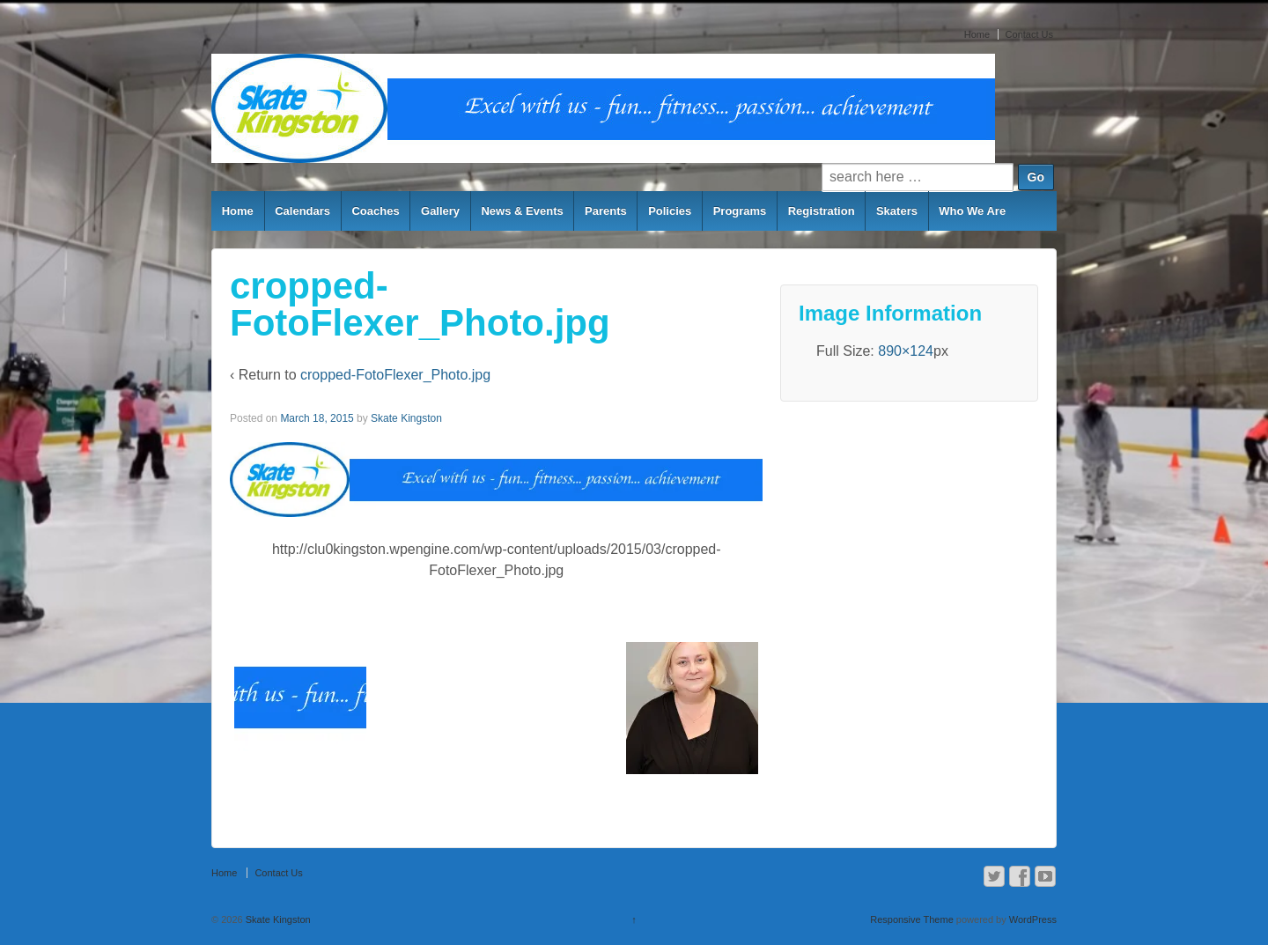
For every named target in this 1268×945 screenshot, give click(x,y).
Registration (821, 211)
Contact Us (1029, 34)
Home (977, 34)
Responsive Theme (912, 919)
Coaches (375, 211)
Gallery (440, 211)
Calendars (302, 211)
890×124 (905, 350)
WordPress (1033, 919)
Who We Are (972, 211)
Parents (606, 211)
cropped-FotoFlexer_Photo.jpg (395, 374)
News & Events (522, 211)
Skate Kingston (406, 418)
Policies (669, 211)
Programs (740, 211)
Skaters (897, 211)
